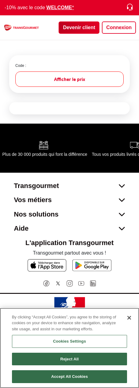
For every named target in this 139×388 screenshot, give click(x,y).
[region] (69, 348)
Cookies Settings (69, 341)
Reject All (69, 359)
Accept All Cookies (69, 376)
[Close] (129, 318)
